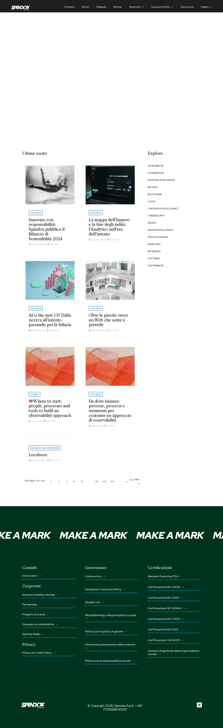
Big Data (152, 187)
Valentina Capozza (38, 244)
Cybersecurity (156, 215)
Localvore (38, 454)
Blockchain (155, 194)
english (35, 394)
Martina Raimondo (98, 239)
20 (104, 481)
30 (112, 481)
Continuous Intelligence (163, 208)
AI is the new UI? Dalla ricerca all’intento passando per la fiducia (50, 320)
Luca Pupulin (36, 421)
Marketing (154, 244)
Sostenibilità (156, 265)
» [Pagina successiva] (127, 481)
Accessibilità (155, 165)
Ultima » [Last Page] (135, 482)
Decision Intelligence (160, 230)
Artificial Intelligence (161, 180)
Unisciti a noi (187, 7)
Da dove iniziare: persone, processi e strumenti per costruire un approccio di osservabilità (110, 411)
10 (97, 481)
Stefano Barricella (98, 330)
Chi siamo (69, 7)
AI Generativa (156, 173)
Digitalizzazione (158, 237)
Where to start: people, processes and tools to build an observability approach (50, 408)
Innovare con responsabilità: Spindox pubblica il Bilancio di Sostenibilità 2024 (47, 229)
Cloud (151, 201)
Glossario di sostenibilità (44, 447)
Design (152, 222)
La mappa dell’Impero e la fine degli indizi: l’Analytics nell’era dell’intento (109, 227)
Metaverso (154, 251)
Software (154, 258)
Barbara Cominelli (38, 330)
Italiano (205, 7)
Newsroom (135, 7)
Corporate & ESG (160, 7)
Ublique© (101, 7)
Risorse (118, 7)
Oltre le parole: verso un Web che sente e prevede (108, 320)
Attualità (36, 212)
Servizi (85, 7)
